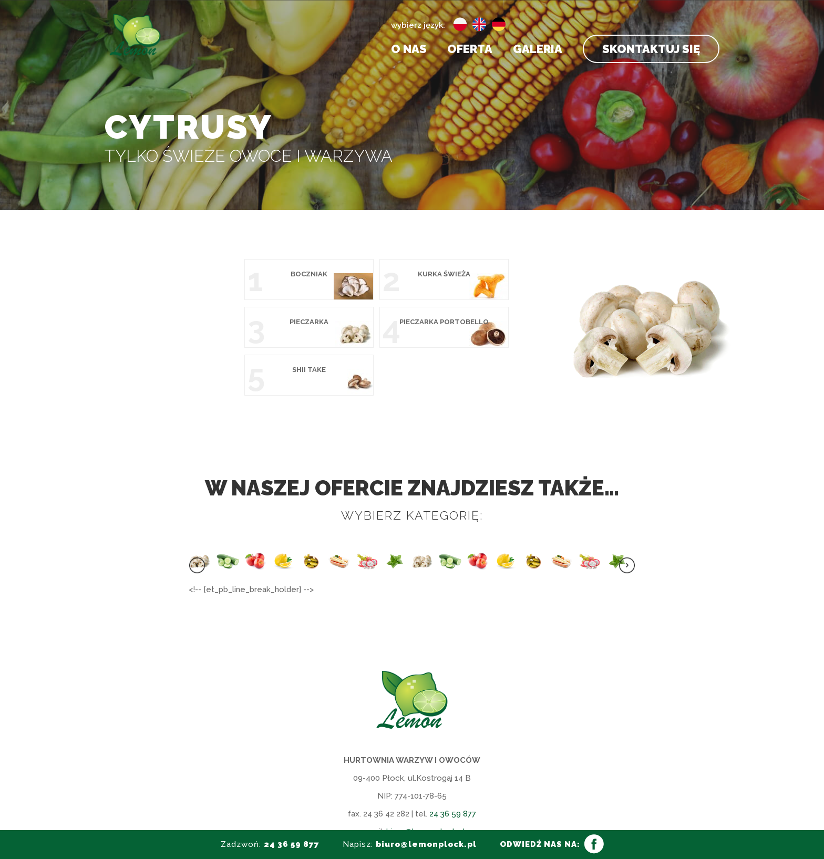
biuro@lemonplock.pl (425, 784)
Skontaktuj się (651, 49)
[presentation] (197, 520)
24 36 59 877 (452, 766)
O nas (409, 50)
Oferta (469, 50)
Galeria (537, 50)
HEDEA (522, 820)
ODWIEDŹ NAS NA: (540, 844)
